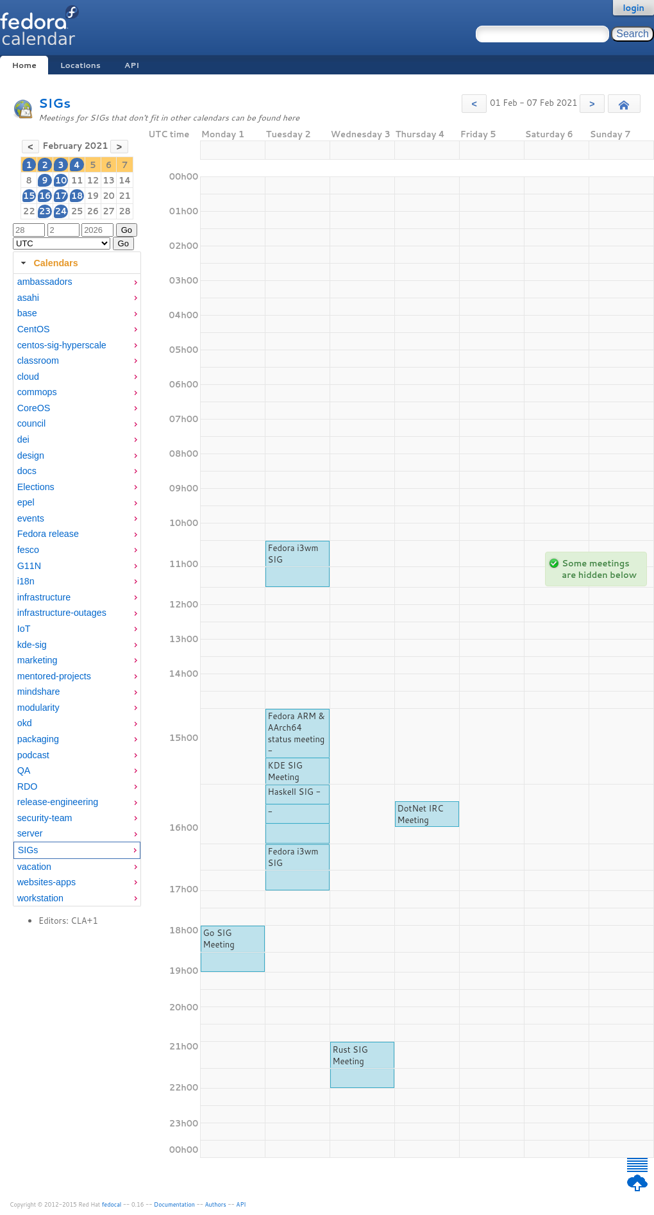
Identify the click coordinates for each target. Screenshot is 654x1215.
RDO (27, 786)
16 (45, 195)
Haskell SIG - (294, 791)
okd (24, 723)
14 (125, 180)
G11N (29, 566)
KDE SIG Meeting (285, 771)
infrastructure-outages (61, 613)
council (31, 423)
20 (109, 195)
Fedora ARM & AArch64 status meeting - (296, 733)
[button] (474, 103)
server (30, 833)
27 (109, 211)
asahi (28, 298)
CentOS (33, 329)
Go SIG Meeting (219, 938)
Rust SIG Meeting (350, 1055)
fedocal (112, 1204)
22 (29, 211)
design (30, 455)
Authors (215, 1204)
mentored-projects (54, 676)
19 (93, 195)
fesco (28, 550)
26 (93, 211)
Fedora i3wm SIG (293, 553)
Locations (80, 65)
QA (24, 770)
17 (61, 195)
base (27, 313)
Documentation (174, 1204)
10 (61, 180)
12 (93, 180)
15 (29, 195)
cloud (28, 376)
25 (77, 211)
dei (23, 439)
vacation (34, 867)
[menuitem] (76, 282)
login (633, 7)
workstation (40, 898)
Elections (36, 487)
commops (37, 392)
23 (45, 211)
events (30, 518)
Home (24, 65)
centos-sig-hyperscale (61, 345)
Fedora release (48, 534)
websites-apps (46, 882)
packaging (38, 739)
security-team (44, 818)
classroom (38, 360)
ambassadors (44, 281)
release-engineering (57, 802)
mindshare (38, 691)
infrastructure (44, 597)
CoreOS (34, 408)
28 (125, 211)
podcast (33, 755)
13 (109, 180)
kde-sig (32, 645)
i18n (26, 581)
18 (77, 195)
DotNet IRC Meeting (421, 814)
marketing (37, 660)
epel (26, 502)
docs (27, 471)
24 (61, 211)
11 (77, 180)
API (131, 65)
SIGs (54, 103)
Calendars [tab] (48, 263)
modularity (38, 707)
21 (125, 195)
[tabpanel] (77, 590)
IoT (24, 629)
